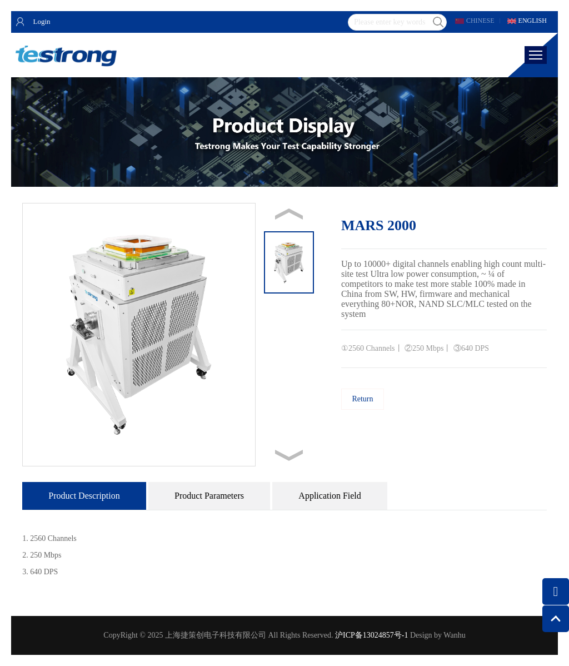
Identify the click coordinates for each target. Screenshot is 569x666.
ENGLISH (532, 20)
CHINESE (480, 20)
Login (41, 21)
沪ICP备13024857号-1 (371, 635)
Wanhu (454, 635)
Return (362, 399)
